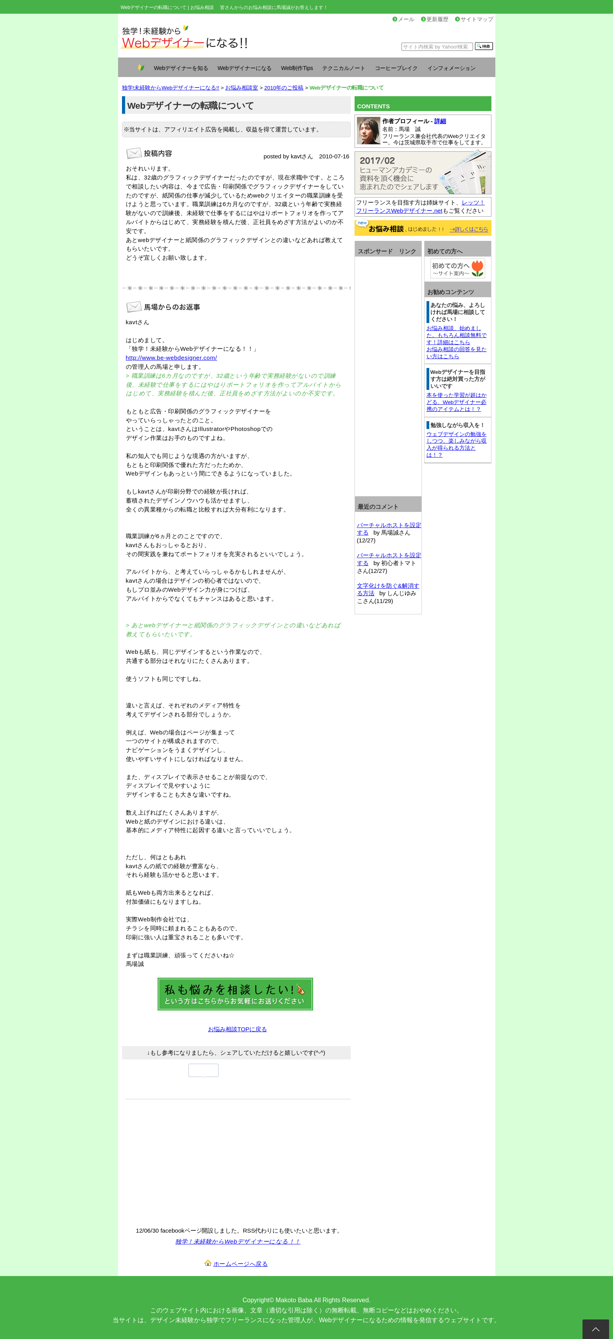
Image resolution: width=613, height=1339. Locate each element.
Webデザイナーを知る (181, 68)
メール (403, 19)
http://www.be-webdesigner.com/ (171, 357)
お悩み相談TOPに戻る (237, 1029)
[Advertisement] (190, 1162)
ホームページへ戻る (240, 1263)
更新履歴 (434, 19)
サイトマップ (474, 19)
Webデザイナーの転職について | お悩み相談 (167, 7)
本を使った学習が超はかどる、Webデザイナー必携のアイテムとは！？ (457, 402)
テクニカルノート (343, 68)
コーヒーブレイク (396, 68)
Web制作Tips (297, 68)
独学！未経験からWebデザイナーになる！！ (237, 1241)
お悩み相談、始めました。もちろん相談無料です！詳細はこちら (457, 335)
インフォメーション (451, 68)
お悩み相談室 (241, 88)
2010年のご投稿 (283, 88)
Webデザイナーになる (244, 68)
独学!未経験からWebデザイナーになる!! (170, 88)
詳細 (440, 121)
